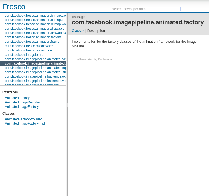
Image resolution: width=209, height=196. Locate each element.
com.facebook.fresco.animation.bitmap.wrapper (39, 24)
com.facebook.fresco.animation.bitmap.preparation (41, 20)
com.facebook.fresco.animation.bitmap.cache (37, 15)
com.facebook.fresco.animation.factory (33, 37)
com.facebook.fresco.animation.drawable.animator (41, 33)
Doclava (103, 59)
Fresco (14, 6)
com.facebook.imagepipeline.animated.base (37, 59)
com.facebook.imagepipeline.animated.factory (40, 63)
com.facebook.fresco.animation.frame (32, 42)
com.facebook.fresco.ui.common (28, 50)
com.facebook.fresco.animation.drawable (34, 28)
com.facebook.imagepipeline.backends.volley (37, 81)
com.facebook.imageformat (24, 55)
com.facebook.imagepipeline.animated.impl (36, 68)
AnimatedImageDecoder (22, 102)
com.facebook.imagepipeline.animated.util (35, 72)
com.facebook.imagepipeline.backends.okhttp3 (39, 76)
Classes (78, 31)
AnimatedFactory (17, 98)
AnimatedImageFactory (22, 107)
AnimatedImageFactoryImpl (25, 123)
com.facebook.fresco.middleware (29, 46)
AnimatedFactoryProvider (23, 119)
